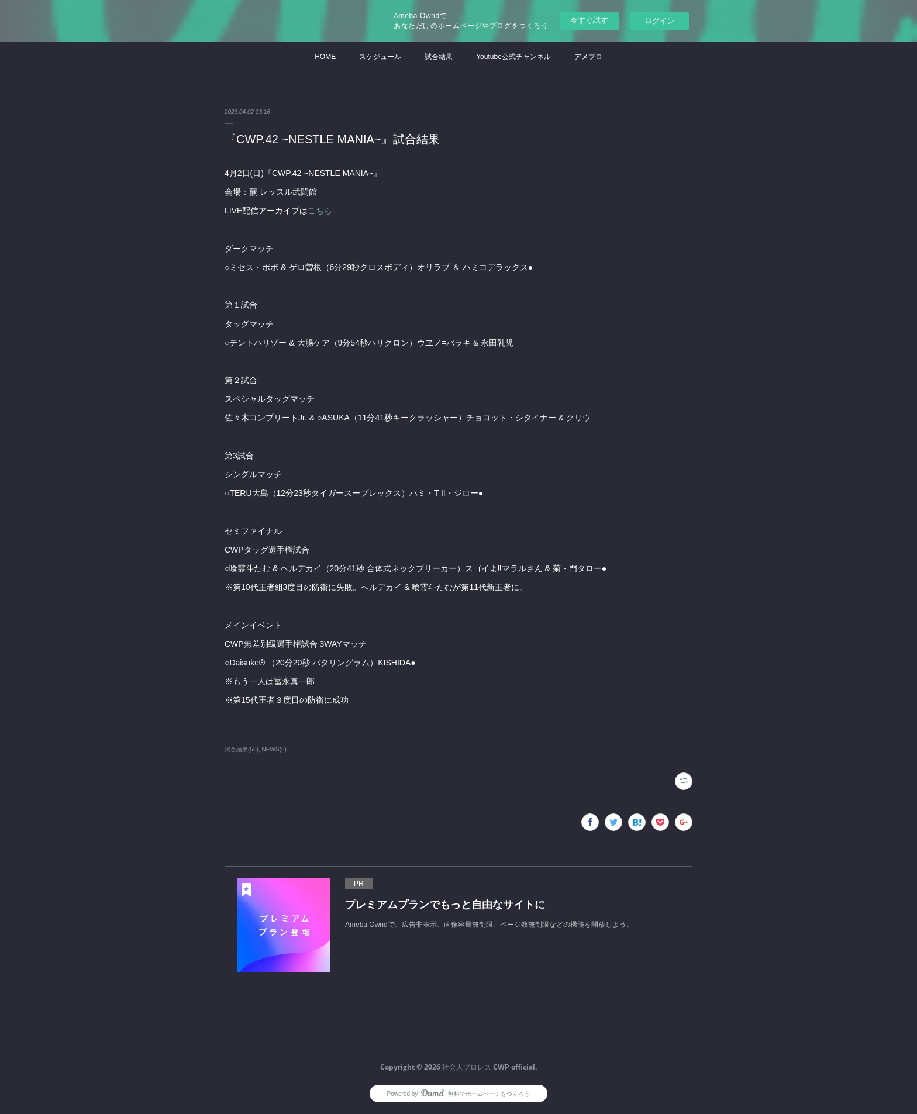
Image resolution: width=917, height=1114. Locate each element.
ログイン (659, 20)
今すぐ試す (589, 20)
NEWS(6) (274, 749)
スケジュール (380, 57)
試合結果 (439, 57)
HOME (325, 57)
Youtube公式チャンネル (513, 57)
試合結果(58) (241, 749)
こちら (320, 210)
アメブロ (588, 57)
